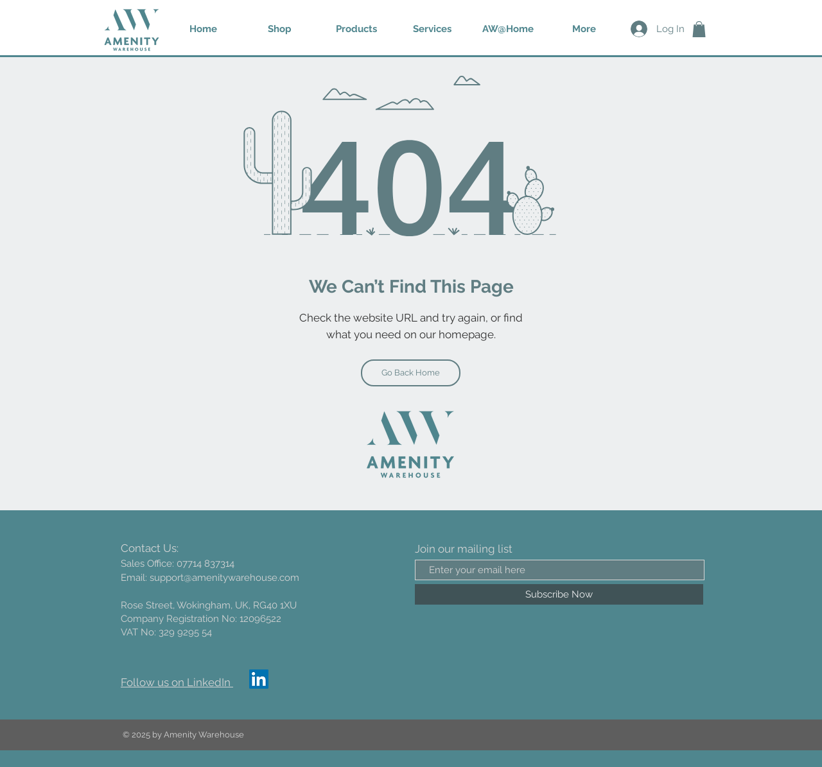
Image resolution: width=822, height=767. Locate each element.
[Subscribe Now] (559, 594)
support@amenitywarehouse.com (224, 577)
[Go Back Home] (410, 372)
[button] (356, 29)
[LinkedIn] (258, 679)
